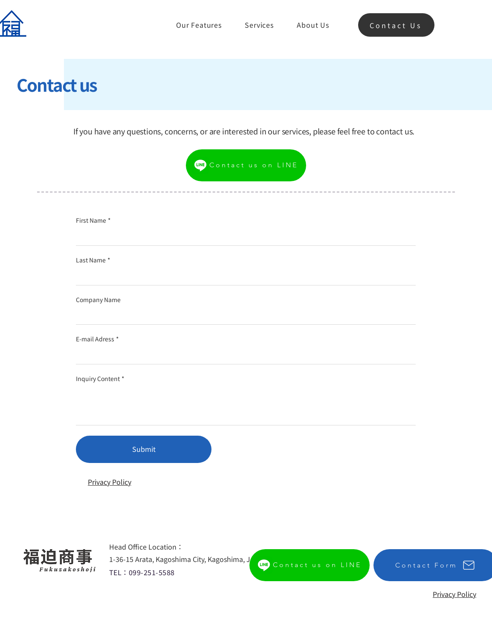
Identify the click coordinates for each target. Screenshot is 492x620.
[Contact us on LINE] (246, 165)
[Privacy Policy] (109, 481)
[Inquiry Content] (246, 406)
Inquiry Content (100, 379)
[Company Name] (243, 315)
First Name (93, 220)
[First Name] (243, 236)
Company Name (98, 300)
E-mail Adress (97, 339)
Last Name (93, 260)
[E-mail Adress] (243, 355)
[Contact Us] (396, 25)
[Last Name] (243, 276)
